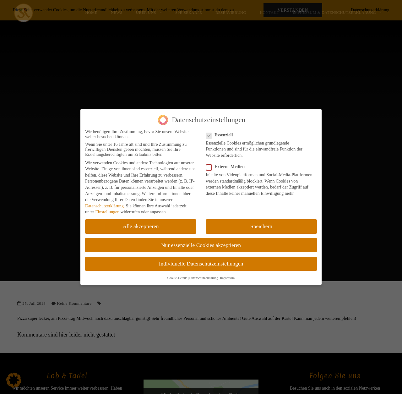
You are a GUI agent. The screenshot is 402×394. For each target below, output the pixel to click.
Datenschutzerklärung (104, 206)
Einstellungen (107, 212)
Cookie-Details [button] (177, 278)
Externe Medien (227, 166)
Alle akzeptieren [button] (140, 226)
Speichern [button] (261, 226)
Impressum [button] (227, 278)
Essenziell (221, 135)
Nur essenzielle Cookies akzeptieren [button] (201, 245)
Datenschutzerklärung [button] (203, 278)
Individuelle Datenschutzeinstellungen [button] (201, 263)
